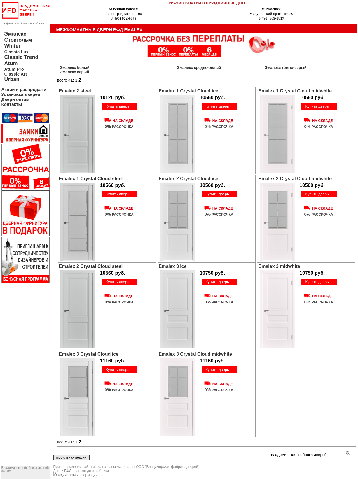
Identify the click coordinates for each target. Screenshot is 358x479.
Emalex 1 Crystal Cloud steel (91, 178)
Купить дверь (117, 106)
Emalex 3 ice (173, 266)
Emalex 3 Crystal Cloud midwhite (195, 354)
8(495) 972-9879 (124, 18)
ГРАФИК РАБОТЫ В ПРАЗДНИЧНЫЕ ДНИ (206, 3)
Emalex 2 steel (75, 90)
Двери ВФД (62, 471)
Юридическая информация (75, 475)
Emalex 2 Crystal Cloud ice (189, 178)
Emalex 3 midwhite (279, 266)
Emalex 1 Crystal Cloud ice (189, 90)
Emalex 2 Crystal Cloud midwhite (295, 178)
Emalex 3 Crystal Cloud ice (89, 354)
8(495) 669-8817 (271, 18)
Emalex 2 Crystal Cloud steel (91, 266)
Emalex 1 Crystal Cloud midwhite (295, 90)
